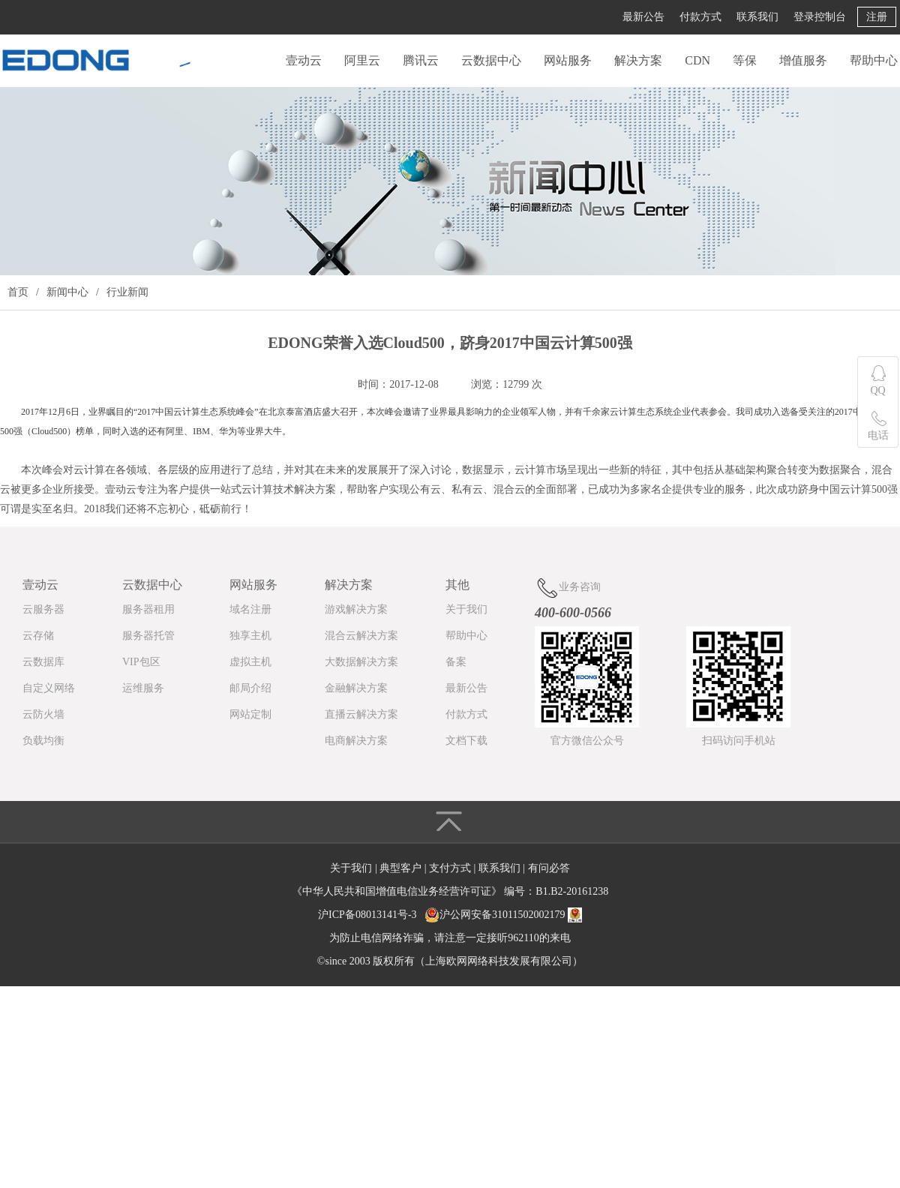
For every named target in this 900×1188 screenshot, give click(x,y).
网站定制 (251, 714)
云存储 (38, 635)
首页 (18, 292)
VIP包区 (141, 662)
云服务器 (43, 609)
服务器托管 (148, 635)
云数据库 (43, 662)
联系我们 (757, 16)
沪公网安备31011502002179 (502, 914)
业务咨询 (568, 587)
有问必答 (549, 868)
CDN (697, 60)
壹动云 (304, 60)
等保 (745, 60)
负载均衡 (43, 740)
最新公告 (643, 16)
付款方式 (701, 16)
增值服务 (803, 60)
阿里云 (362, 60)
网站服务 (568, 60)
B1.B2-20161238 (572, 891)
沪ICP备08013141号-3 (367, 914)
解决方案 (638, 60)
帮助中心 (874, 60)
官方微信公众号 (587, 740)
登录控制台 (820, 16)
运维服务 (143, 688)
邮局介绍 (251, 688)
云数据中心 (491, 60)
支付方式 (451, 868)
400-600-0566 (573, 612)
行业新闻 (127, 292)
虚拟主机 (251, 662)
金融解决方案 (356, 688)
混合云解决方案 (361, 635)
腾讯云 (421, 60)
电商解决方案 (356, 740)
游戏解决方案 (356, 609)
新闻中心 (67, 292)
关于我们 (467, 609)
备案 (456, 662)
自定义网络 (48, 688)
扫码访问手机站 (739, 740)
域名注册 (251, 609)
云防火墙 (43, 714)
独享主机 (251, 635)
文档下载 (467, 740)
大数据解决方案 (361, 662)
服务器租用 (148, 609)
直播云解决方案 (361, 714)
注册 (876, 16)
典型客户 (402, 868)
